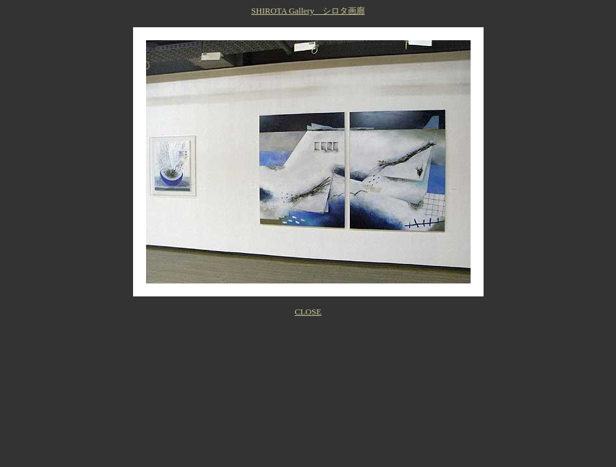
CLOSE (308, 312)
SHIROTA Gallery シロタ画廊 (308, 11)
